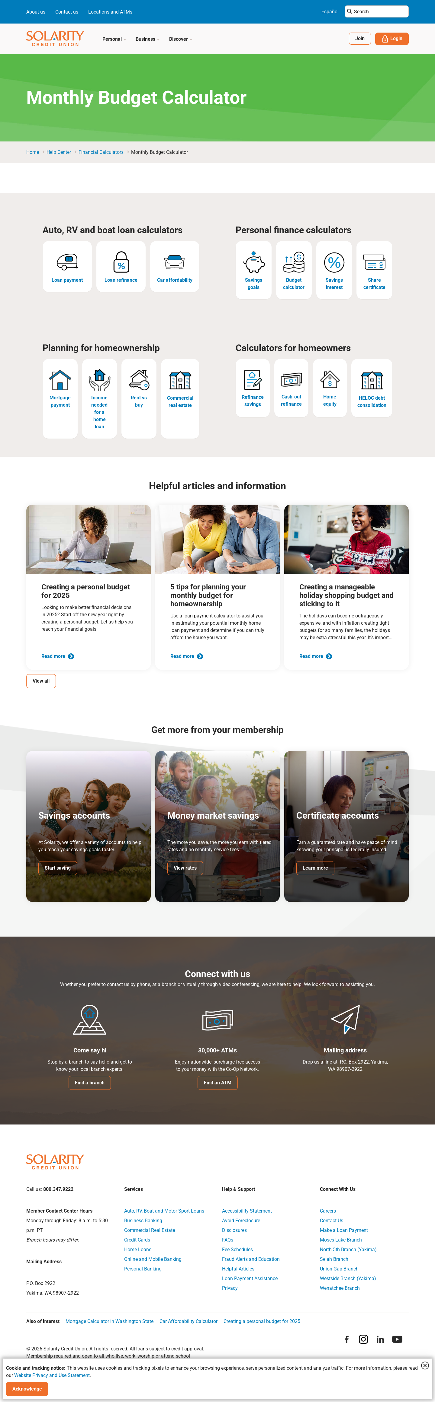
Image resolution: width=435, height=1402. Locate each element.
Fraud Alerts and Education (251, 1259)
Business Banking (143, 1221)
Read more (57, 656)
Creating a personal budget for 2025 (262, 1321)
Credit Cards (137, 1240)
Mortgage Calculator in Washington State (109, 1321)
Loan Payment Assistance (250, 1279)
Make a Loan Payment (344, 1230)
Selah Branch (334, 1259)
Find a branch (90, 1083)
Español (330, 11)
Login (392, 39)
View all (41, 681)
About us (35, 12)
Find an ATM (217, 1083)
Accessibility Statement (247, 1211)
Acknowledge (27, 1389)
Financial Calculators (101, 152)
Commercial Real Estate (149, 1230)
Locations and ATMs (110, 12)
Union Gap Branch (339, 1269)
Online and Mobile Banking (153, 1259)
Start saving (58, 868)
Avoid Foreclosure (241, 1221)
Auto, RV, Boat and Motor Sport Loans (164, 1211)
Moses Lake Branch (341, 1240)
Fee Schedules (237, 1250)
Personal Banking (143, 1269)
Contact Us (331, 1221)
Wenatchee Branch (340, 1288)
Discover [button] (181, 39)
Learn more (315, 868)
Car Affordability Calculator (189, 1321)
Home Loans (137, 1250)
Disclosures (234, 1230)
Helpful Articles (238, 1269)
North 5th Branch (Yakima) (348, 1250)
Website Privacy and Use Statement (52, 1375)
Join (360, 38)
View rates (185, 868)
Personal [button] (114, 39)
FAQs (227, 1240)
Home (32, 152)
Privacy (230, 1288)
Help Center (59, 152)
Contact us (66, 12)
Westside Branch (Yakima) (348, 1279)
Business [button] (148, 39)
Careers (328, 1211)
